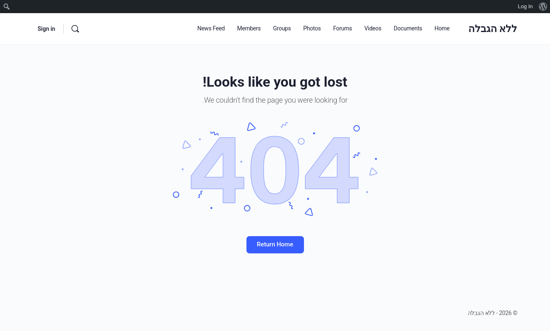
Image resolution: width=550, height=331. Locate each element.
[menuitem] (543, 6)
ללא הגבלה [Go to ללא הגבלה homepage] (493, 28)
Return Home (275, 244)
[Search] (75, 29)
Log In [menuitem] (525, 6)
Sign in (46, 28)
